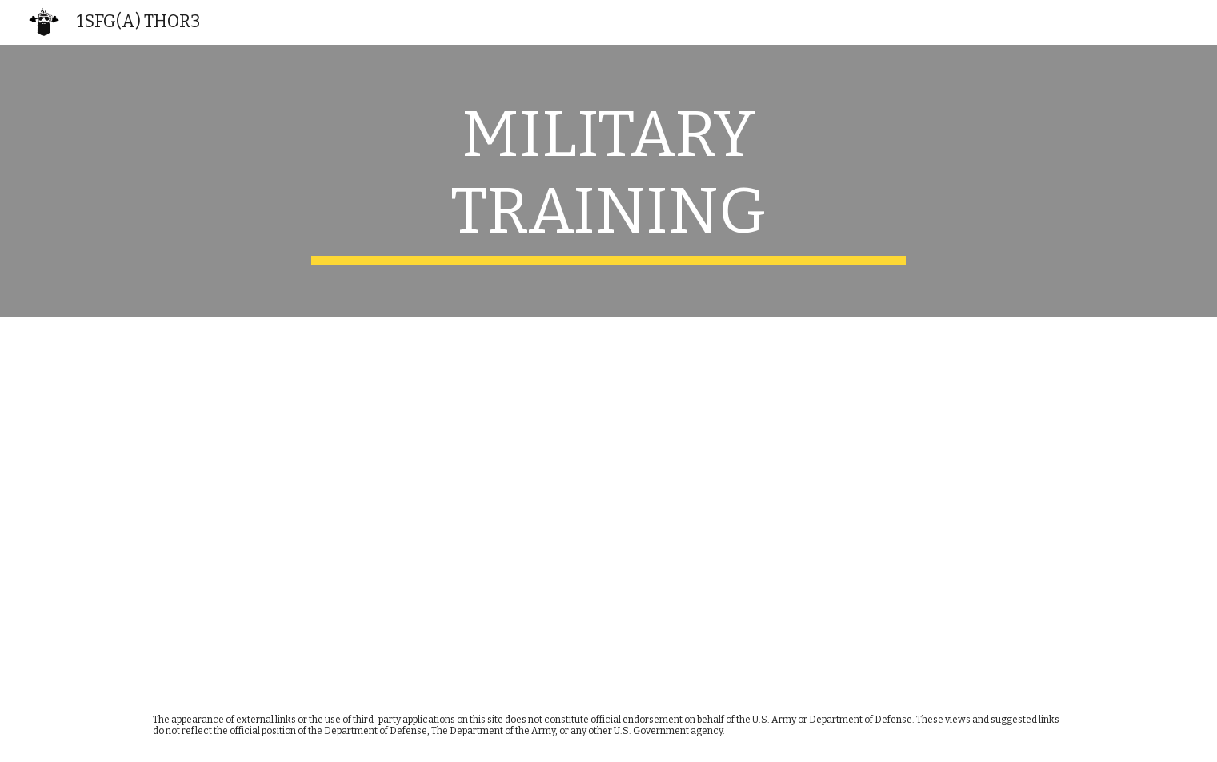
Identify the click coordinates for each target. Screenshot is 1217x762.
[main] (609, 181)
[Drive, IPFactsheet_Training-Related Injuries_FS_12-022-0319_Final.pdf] (371, 502)
